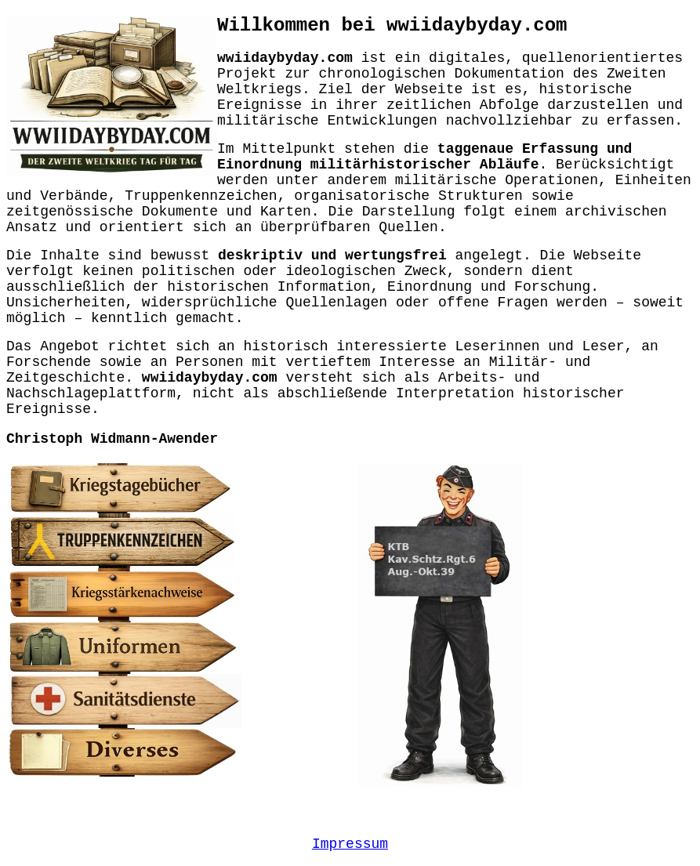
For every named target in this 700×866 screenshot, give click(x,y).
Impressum (350, 844)
